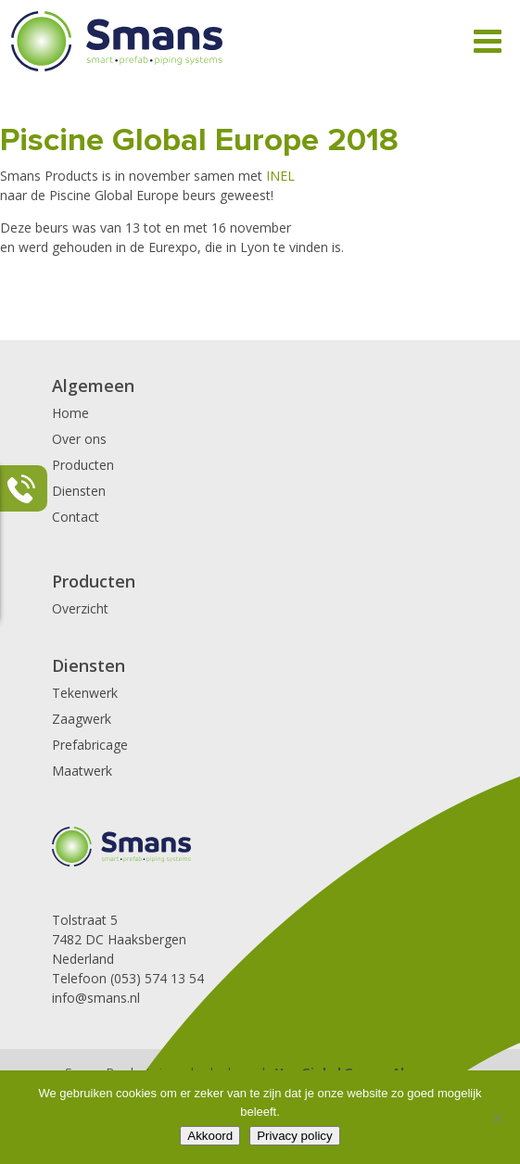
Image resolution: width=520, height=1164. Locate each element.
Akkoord (210, 1136)
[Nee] (497, 1117)
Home (70, 413)
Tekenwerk (85, 693)
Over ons (79, 439)
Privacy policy (294, 1136)
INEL (278, 175)
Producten (83, 465)
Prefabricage (90, 744)
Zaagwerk (81, 719)
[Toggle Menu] (487, 41)
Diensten (79, 491)
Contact (75, 516)
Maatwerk (82, 770)
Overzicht (80, 608)
